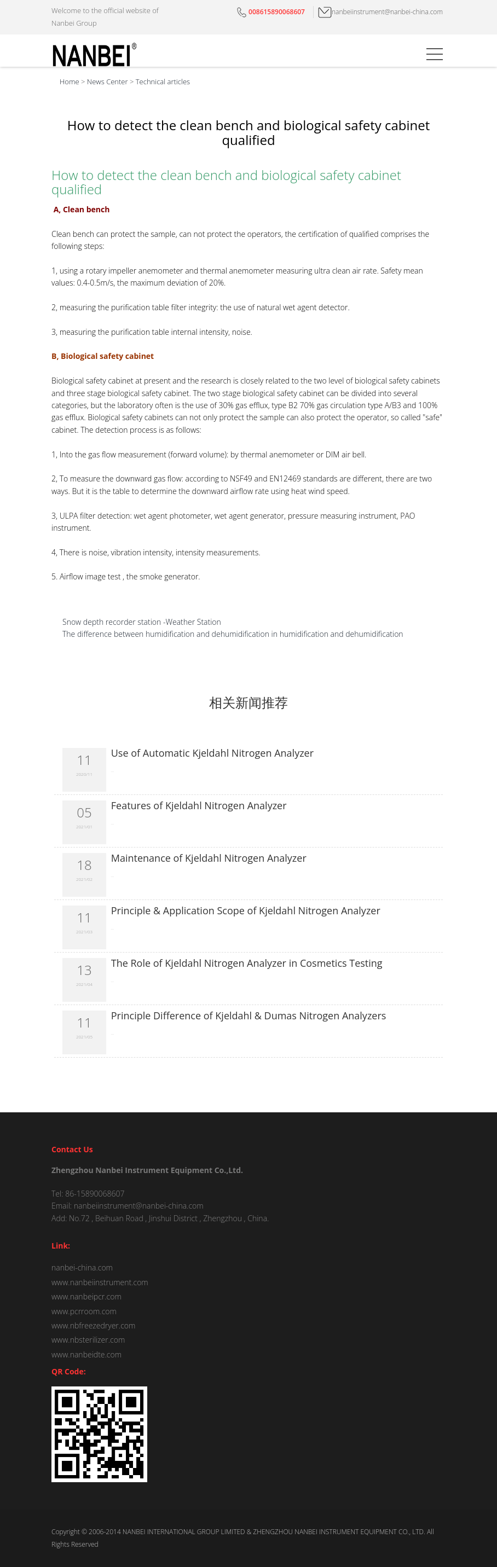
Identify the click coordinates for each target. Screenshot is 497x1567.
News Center (107, 81)
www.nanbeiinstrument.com (99, 1282)
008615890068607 (270, 11)
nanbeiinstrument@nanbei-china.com (380, 11)
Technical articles (163, 81)
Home (69, 81)
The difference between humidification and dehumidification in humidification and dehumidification (232, 634)
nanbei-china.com (82, 1267)
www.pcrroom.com (84, 1311)
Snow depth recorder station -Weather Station (141, 622)
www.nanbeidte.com (86, 1354)
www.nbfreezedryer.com (93, 1325)
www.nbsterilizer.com (88, 1339)
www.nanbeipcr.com (86, 1296)
